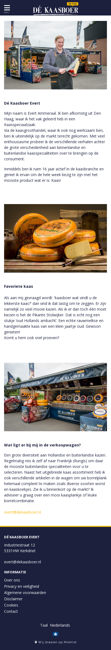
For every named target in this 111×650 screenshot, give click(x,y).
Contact (11, 611)
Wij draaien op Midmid (56, 642)
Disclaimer (13, 598)
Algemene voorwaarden (25, 592)
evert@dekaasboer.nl (22, 512)
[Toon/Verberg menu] (6, 7)
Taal (44, 625)
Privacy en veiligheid (21, 586)
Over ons (12, 580)
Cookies (11, 605)
